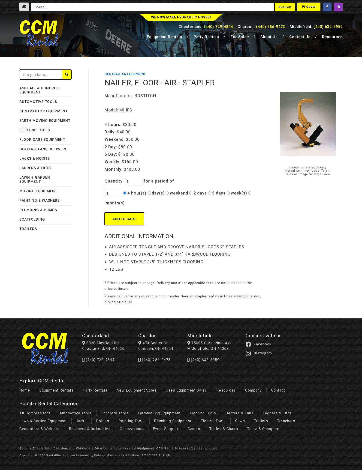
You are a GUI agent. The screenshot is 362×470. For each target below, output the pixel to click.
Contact (300, 38)
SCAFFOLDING (32, 219)
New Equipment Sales (137, 389)
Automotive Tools (76, 412)
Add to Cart (124, 219)
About (269, 38)
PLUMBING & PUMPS (38, 210)
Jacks (81, 420)
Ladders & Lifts (277, 412)
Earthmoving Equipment (159, 412)
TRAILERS (28, 229)
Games (194, 427)
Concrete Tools (115, 412)
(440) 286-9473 (161, 360)
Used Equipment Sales (186, 389)
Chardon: (261, 28)
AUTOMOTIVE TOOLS (38, 102)
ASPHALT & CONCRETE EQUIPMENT (39, 90)
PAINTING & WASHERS (39, 200)
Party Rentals (95, 389)
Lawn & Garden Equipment (43, 420)
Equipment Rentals (56, 389)
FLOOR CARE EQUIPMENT (42, 140)
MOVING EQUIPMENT (38, 191)
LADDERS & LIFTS (35, 168)
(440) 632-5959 (215, 360)
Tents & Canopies (263, 427)
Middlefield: (316, 28)
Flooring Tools (203, 412)
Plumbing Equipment (172, 420)
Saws (240, 420)
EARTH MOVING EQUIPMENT (44, 121)
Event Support (165, 427)
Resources (332, 38)
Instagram (275, 353)
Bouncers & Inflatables (90, 427)
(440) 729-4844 (100, 360)
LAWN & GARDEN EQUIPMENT (34, 179)
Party (206, 38)
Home (24, 389)
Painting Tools (131, 420)
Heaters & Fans (239, 412)
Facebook (275, 344)
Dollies (102, 420)
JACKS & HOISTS (34, 158)
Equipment (164, 38)
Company (253, 389)
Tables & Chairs (223, 427)
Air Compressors (34, 412)
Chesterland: (205, 28)
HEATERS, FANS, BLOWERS (43, 149)
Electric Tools (213, 420)
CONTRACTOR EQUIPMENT (43, 111)
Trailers (261, 420)
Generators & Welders (39, 427)
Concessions (132, 427)
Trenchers (286, 420)
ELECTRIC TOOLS (34, 130)
